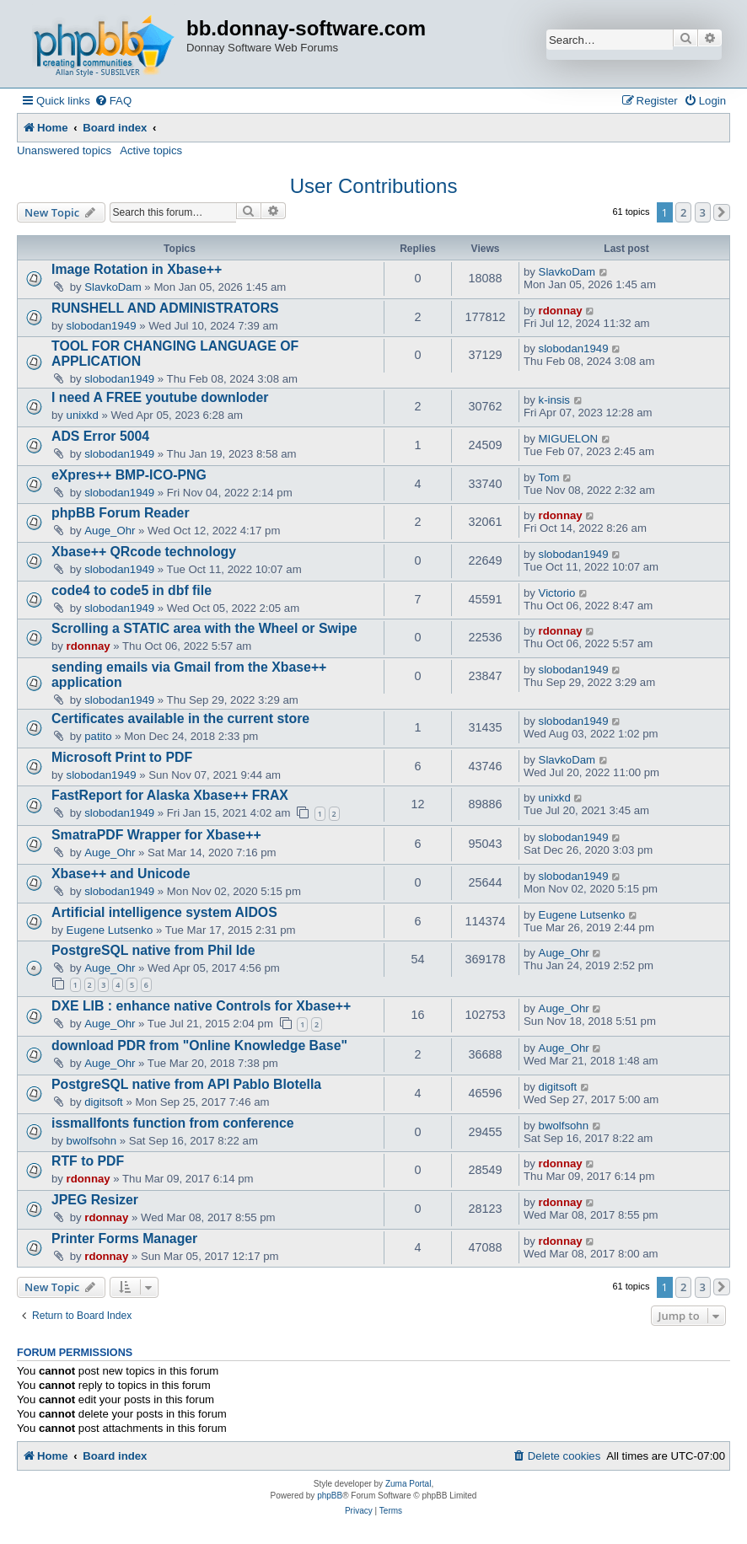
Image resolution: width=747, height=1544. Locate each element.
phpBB (329, 1495)
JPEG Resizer (94, 1200)
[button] (721, 212)
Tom (549, 477)
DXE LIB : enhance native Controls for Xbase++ (201, 1006)
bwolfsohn (91, 1140)
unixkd (83, 415)
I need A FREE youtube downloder (159, 397)
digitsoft (103, 1102)
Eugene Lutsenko (110, 930)
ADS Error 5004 (100, 436)
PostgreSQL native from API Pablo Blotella (186, 1084)
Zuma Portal (408, 1483)
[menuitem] (113, 100)
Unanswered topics (64, 150)
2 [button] (683, 212)
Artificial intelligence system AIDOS (164, 912)
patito (97, 736)
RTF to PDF (87, 1161)
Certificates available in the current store (180, 718)
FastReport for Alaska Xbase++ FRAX (169, 795)
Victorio (557, 593)
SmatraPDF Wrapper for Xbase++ (156, 835)
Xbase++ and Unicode (121, 873)
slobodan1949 (102, 325)
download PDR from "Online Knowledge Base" (199, 1045)
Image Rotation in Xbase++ (136, 269)
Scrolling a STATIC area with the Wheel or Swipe (204, 628)
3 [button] (703, 212)
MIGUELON (568, 438)
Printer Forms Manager (124, 1238)
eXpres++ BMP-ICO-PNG (129, 475)
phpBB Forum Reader (120, 513)
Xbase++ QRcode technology (143, 551)
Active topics (151, 150)
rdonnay (561, 310)
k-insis (554, 400)
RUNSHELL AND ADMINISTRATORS (165, 308)
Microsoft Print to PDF (121, 757)
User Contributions (374, 185)
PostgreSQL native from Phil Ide (153, 950)
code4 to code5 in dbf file (131, 590)
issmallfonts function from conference (172, 1123)
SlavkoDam (112, 287)
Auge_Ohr (109, 530)
